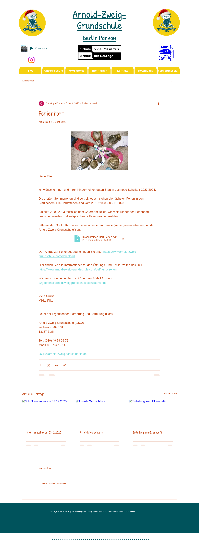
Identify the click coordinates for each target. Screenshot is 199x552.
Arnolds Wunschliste (91, 432)
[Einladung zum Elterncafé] (153, 413)
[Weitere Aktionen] (158, 103)
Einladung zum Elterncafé (147, 432)
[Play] (31, 48)
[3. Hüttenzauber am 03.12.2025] (46, 413)
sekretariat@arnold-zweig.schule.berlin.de (89, 512)
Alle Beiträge (28, 80)
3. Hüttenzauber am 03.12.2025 (43, 432)
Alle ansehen (170, 393)
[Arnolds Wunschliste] (99, 413)
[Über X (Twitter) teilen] (48, 365)
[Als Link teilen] (64, 365)
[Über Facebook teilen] (40, 365)
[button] (172, 81)
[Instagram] (31, 60)
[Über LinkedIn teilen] (56, 365)
